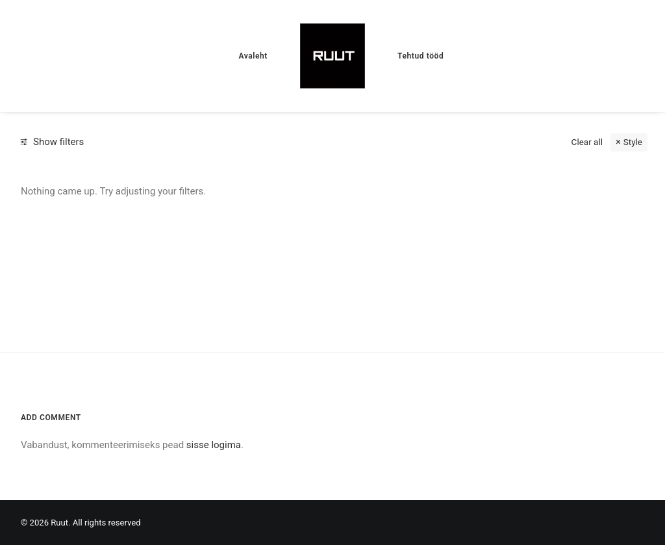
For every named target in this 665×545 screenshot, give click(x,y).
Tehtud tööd (420, 55)
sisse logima (213, 445)
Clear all (587, 142)
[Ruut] (332, 55)
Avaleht (253, 55)
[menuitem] (253, 56)
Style (632, 142)
